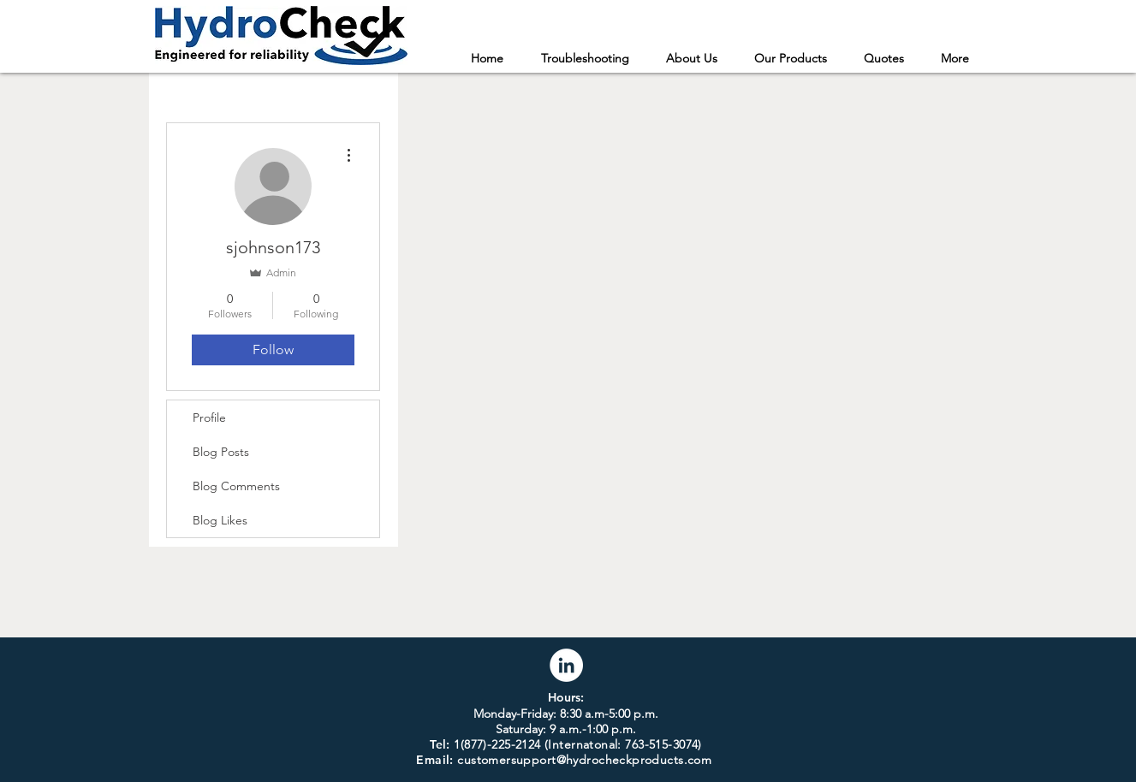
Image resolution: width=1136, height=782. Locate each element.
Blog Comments (236, 486)
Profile (209, 417)
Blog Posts (221, 451)
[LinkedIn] (566, 665)
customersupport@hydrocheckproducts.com (584, 759)
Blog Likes (220, 520)
